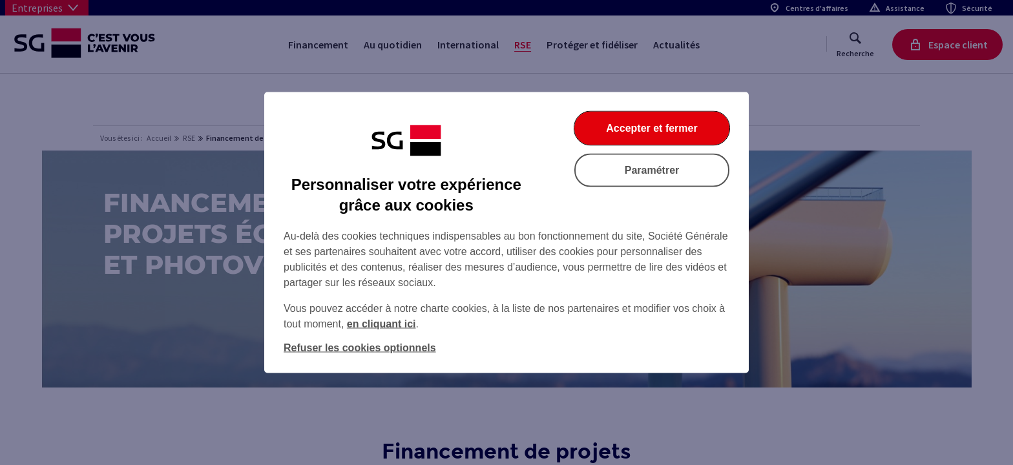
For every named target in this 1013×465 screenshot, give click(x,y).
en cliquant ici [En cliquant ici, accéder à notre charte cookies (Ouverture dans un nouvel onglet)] (381, 323)
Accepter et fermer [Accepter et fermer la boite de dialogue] (651, 128)
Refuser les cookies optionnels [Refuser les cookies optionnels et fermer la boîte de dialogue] (360, 347)
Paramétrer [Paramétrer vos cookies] (652, 170)
